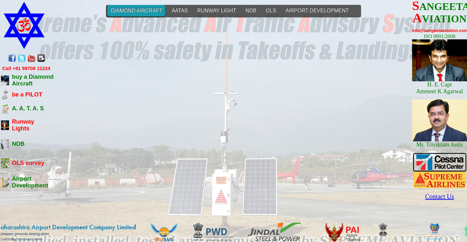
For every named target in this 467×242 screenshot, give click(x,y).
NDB (18, 144)
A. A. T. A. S (28, 108)
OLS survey (28, 163)
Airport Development (30, 182)
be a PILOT (27, 94)
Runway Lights (23, 125)
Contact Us (439, 196)
